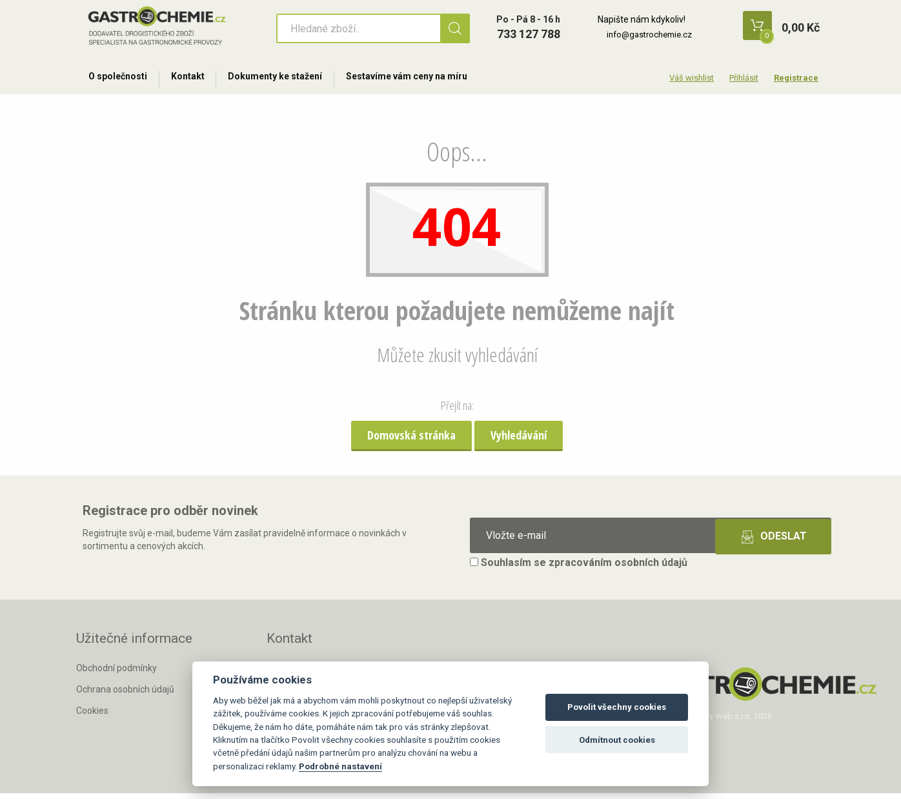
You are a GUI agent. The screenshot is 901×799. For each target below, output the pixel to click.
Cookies (92, 716)
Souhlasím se (578, 568)
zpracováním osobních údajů (618, 568)
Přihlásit (743, 78)
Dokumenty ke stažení (288, 79)
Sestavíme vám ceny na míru (425, 79)
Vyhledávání (519, 440)
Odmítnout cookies (617, 740)
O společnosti (120, 79)
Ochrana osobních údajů (125, 694)
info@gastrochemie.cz (649, 34)
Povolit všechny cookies (616, 707)
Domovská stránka (411, 440)
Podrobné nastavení (340, 766)
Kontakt (195, 79)
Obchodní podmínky (116, 674)
